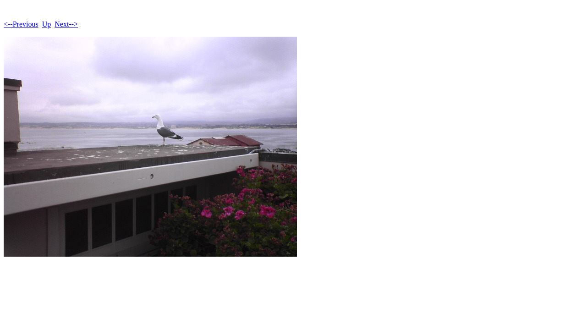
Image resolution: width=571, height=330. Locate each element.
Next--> (66, 24)
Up (46, 24)
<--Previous (21, 24)
